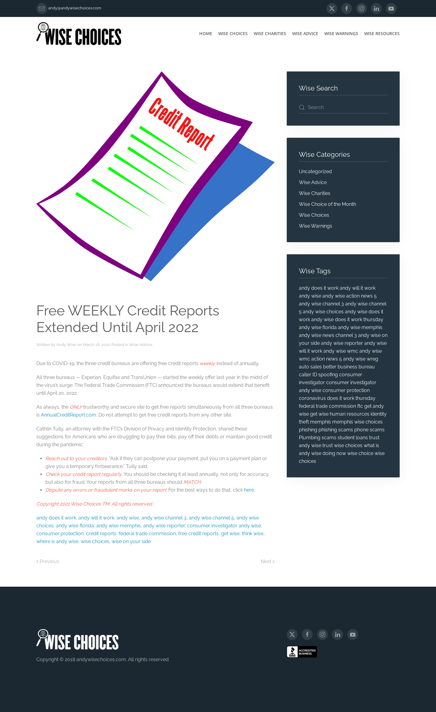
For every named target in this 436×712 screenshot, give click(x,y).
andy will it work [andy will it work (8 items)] (357, 288)
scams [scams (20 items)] (329, 437)
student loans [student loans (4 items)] (353, 437)
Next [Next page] (268, 561)
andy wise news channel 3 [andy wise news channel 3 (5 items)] (328, 335)
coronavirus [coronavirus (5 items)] (312, 398)
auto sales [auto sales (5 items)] (310, 367)
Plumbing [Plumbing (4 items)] (309, 437)
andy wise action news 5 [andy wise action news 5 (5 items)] (349, 296)
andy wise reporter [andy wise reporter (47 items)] (342, 343)
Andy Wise (66, 344)
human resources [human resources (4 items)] (349, 414)
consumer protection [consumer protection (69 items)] (346, 390)
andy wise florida (75, 526)
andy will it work (96, 518)
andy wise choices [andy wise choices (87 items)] (323, 312)
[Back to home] (78, 33)
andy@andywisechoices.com (74, 8)
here (249, 490)
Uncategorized (315, 171)
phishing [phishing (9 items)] (308, 430)
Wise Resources (382, 33)
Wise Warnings (341, 33)
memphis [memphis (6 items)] (320, 422)
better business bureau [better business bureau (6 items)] (349, 367)
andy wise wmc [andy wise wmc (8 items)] (340, 351)
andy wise (128, 518)
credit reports (101, 533)
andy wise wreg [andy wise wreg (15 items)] (360, 359)
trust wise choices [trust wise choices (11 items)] (342, 445)
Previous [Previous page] (47, 561)
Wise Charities (270, 33)
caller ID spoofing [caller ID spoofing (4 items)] (318, 374)
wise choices (95, 541)
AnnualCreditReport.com (68, 415)
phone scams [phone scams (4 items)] (369, 430)
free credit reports (198, 533)
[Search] (343, 107)
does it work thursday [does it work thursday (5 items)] (351, 398)
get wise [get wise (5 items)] (319, 414)
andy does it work (56, 518)
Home (205, 33)
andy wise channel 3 (164, 518)
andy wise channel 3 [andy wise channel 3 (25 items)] (321, 304)
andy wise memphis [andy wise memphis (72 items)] (360, 327)
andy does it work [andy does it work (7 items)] (319, 288)
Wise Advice (305, 33)
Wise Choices (233, 33)
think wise (252, 533)
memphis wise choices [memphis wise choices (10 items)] (357, 422)
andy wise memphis (118, 526)
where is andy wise (57, 541)
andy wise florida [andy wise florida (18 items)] (318, 327)
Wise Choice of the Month (327, 204)
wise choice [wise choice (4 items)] (360, 453)
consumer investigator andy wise (224, 526)
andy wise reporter (164, 526)
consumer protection (60, 533)
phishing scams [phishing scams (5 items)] (336, 430)
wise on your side (131, 541)
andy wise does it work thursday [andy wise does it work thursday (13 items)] (347, 319)
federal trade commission (147, 533)
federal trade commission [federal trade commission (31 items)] (327, 406)
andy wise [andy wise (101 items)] (310, 296)
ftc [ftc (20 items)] (360, 406)
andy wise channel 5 (211, 518)
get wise (230, 533)
